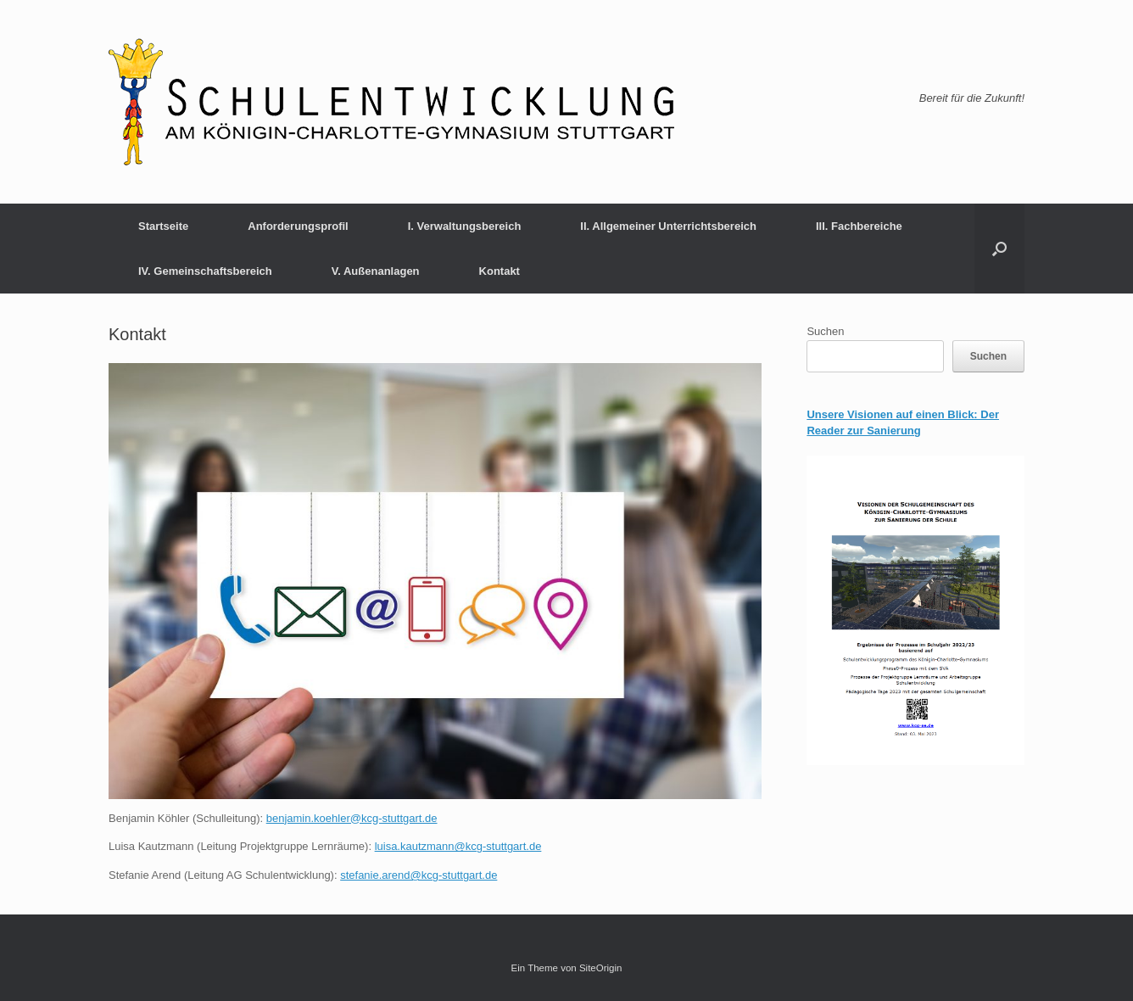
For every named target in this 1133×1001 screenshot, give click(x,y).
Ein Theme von (545, 968)
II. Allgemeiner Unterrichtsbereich (668, 226)
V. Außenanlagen (376, 271)
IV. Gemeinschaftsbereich (205, 271)
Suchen (825, 331)
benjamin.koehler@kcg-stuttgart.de (352, 818)
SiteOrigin (600, 968)
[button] (999, 249)
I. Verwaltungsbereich (465, 226)
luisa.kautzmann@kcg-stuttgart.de (458, 846)
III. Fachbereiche (859, 226)
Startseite (163, 226)
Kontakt (499, 271)
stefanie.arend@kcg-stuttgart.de (418, 875)
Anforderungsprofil (298, 226)
